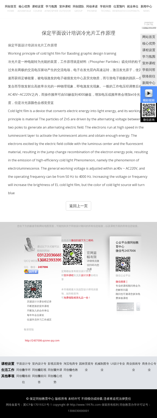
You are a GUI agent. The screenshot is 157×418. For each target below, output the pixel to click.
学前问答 (105, 8)
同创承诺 (92, 8)
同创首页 (10, 8)
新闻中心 (146, 8)
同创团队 (78, 8)
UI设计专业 (118, 363)
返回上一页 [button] (78, 205)
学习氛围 (51, 8)
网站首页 (148, 36)
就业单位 (132, 8)
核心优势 (24, 8)
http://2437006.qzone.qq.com (42, 340)
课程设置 (38, 8)
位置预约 (119, 8)
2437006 (36, 269)
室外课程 (65, 8)
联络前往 (148, 76)
